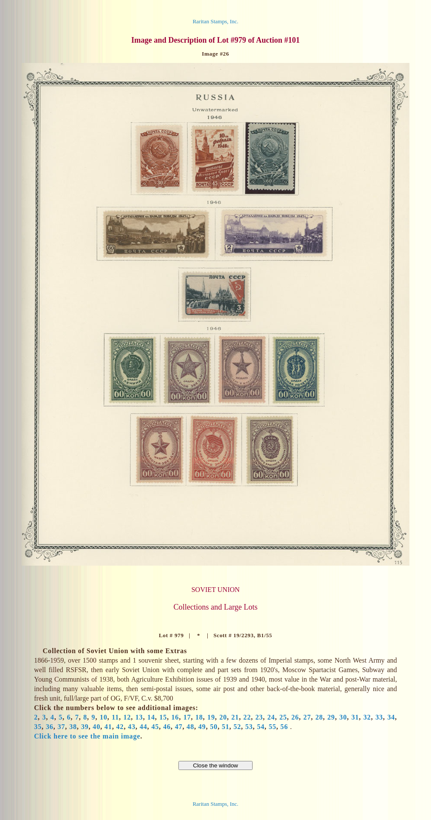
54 (261, 726)
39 (85, 726)
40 (96, 726)
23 (259, 717)
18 (199, 717)
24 (271, 717)
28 (319, 717)
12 (127, 717)
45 (155, 726)
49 (202, 726)
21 (235, 717)
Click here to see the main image (87, 736)
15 (163, 717)
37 (61, 726)
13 (139, 717)
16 (175, 717)
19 (211, 717)
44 (143, 726)
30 (343, 717)
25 (283, 717)
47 (179, 726)
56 (284, 726)
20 (223, 717)
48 (190, 726)
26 (295, 717)
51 (226, 726)
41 (108, 726)
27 (307, 717)
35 (38, 726)
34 (391, 717)
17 (187, 717)
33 (379, 717)
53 (249, 726)
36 (49, 726)
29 (331, 717)
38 (73, 726)
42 (120, 726)
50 (214, 726)
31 (355, 717)
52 (237, 726)
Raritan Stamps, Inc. (215, 21)
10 (103, 717)
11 (115, 717)
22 (247, 717)
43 (132, 726)
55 (272, 726)
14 (151, 717)
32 (367, 717)
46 (167, 726)
